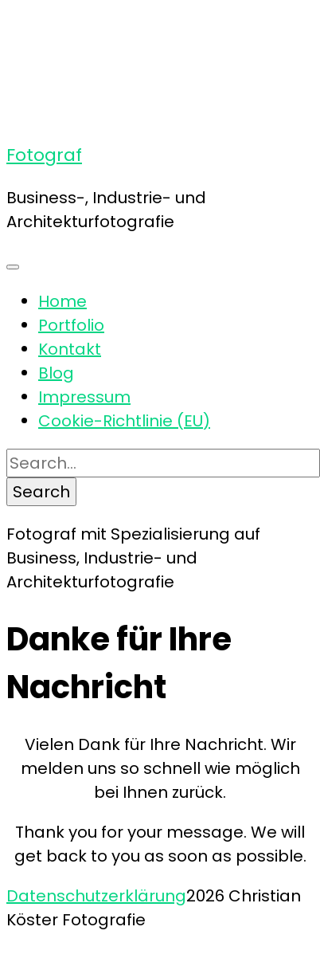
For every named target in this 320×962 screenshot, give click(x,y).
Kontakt (69, 349)
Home (62, 301)
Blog (56, 373)
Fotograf (44, 155)
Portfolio (71, 325)
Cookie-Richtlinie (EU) (124, 421)
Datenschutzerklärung (96, 896)
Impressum (84, 397)
